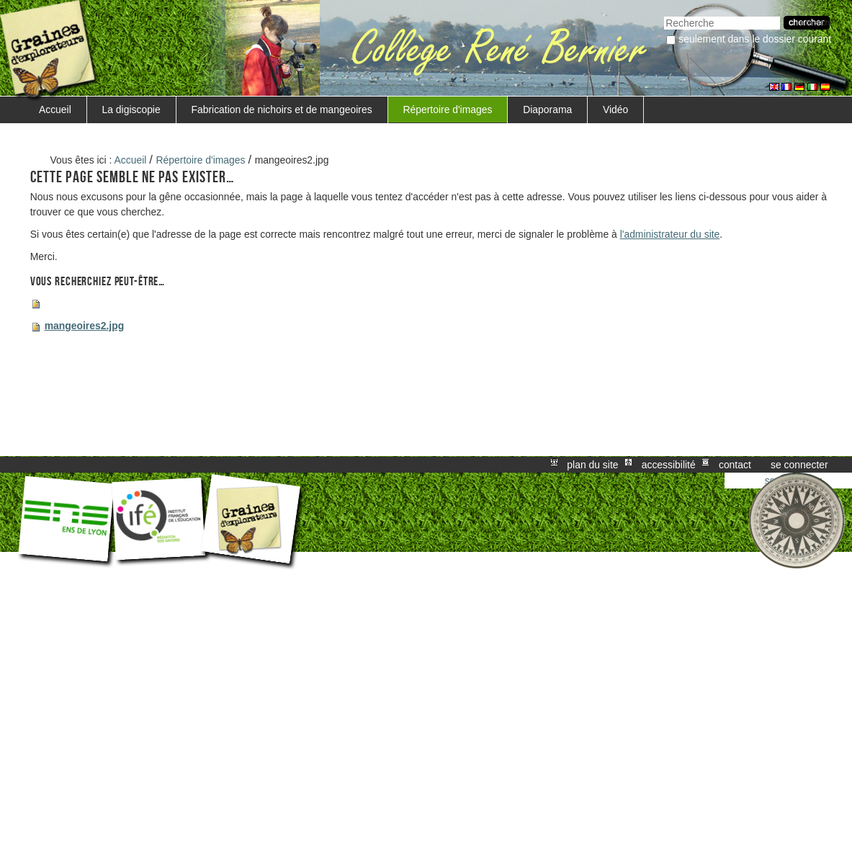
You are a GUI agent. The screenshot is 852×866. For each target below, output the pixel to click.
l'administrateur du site (670, 234)
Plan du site (592, 464)
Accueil (55, 109)
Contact (735, 464)
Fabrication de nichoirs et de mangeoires (281, 109)
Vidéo (615, 109)
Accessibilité (669, 464)
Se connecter (799, 464)
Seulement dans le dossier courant (754, 39)
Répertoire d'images (447, 109)
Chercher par (663, 14)
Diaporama (547, 109)
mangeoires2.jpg (85, 325)
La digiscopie (131, 109)
